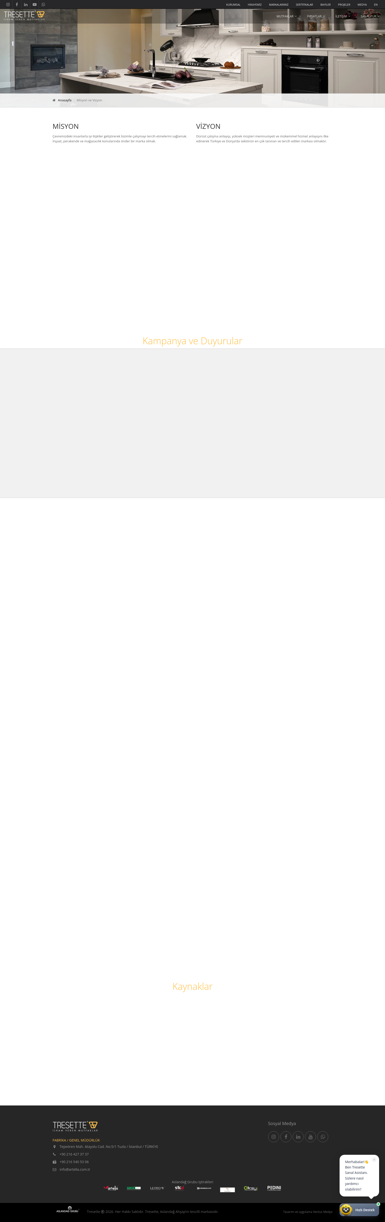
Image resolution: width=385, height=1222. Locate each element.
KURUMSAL (233, 4)
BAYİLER (325, 4)
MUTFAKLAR (285, 16)
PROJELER (344, 4)
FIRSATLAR (314, 16)
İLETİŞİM (341, 16)
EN (376, 4)
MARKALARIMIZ (279, 4)
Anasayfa (64, 100)
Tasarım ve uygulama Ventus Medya (307, 1212)
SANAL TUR (368, 16)
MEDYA (362, 4)
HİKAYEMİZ (254, 4)
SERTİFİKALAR (304, 4)
